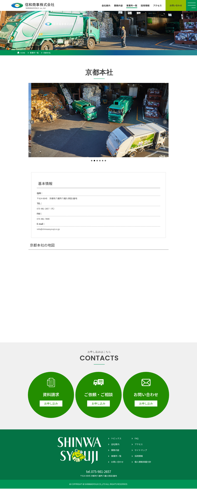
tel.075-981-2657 (98, 471)
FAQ (136, 438)
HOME (22, 52)
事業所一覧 (34, 52)
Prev (32, 122)
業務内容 (115, 450)
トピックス (116, 438)
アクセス (139, 444)
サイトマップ (141, 450)
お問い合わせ (117, 462)
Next (165, 122)
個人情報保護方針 (143, 462)
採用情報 (139, 456)
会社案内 (115, 444)
